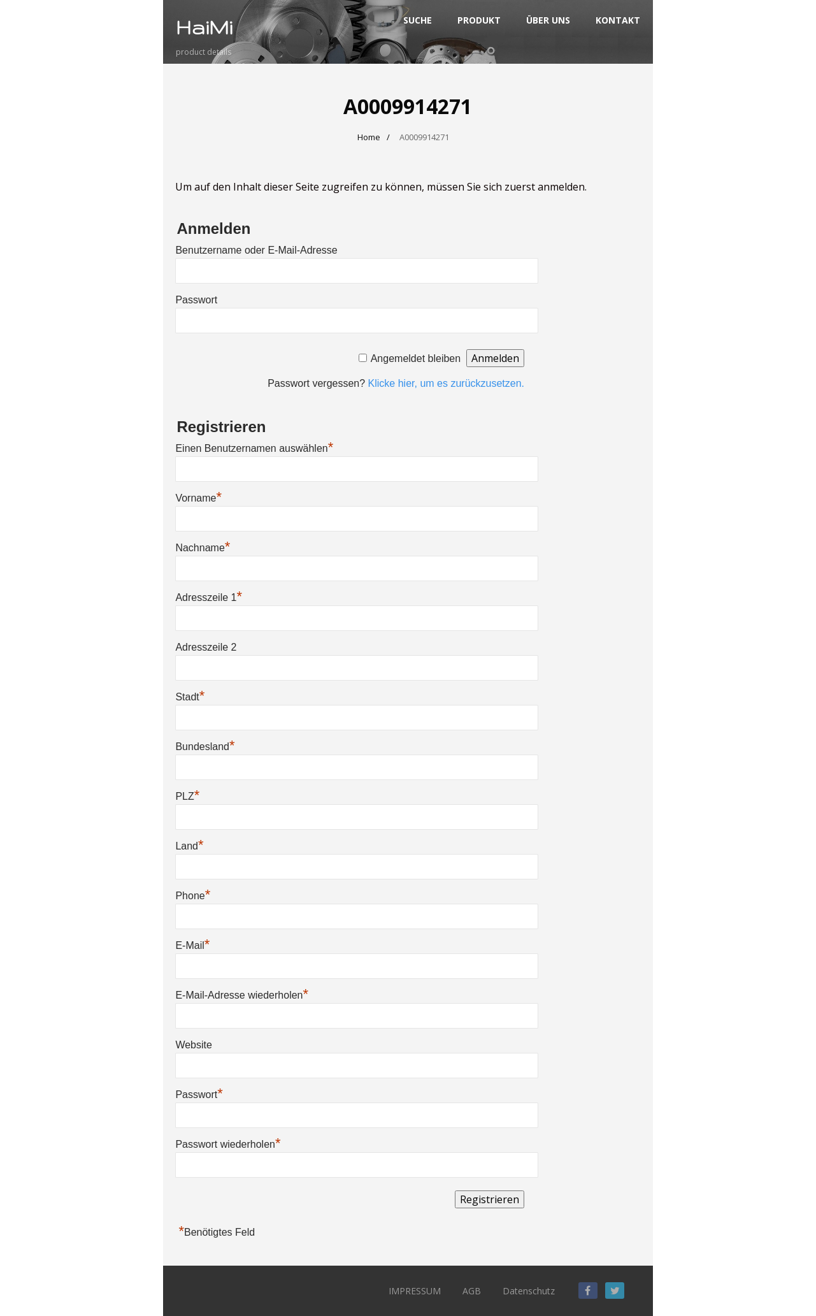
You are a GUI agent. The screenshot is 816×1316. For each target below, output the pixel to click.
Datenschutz (529, 1291)
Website (193, 1044)
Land (189, 846)
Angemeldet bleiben (416, 358)
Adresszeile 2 (205, 647)
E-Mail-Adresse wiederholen (241, 995)
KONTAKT (618, 20)
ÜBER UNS (548, 20)
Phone (192, 895)
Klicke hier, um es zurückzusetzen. (446, 383)
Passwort (196, 299)
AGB (471, 1291)
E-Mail (192, 945)
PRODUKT (479, 20)
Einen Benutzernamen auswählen (254, 448)
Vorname (198, 498)
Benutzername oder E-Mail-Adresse (256, 250)
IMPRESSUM (415, 1291)
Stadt (189, 696)
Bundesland (204, 746)
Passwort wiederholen (227, 1144)
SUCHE (417, 20)
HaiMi (204, 27)
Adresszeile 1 (208, 597)
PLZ (187, 796)
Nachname (202, 547)
